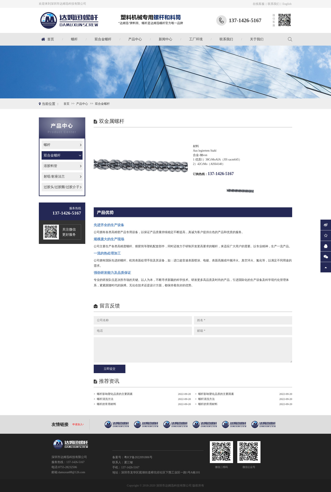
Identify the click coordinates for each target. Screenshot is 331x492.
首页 (50, 39)
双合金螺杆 (103, 39)
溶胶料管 (50, 166)
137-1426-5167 (221, 173)
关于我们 (256, 39)
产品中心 (135, 39)
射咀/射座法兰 (54, 176)
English (287, 3)
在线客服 (259, 3)
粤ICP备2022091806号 (138, 457)
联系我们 (273, 3)
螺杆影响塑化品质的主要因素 (115, 394)
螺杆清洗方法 (105, 399)
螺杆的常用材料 (106, 404)
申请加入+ (78, 424)
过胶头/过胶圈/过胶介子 (61, 187)
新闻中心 (165, 39)
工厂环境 (196, 39)
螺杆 (74, 39)
